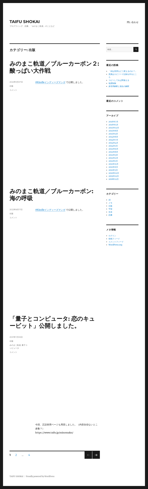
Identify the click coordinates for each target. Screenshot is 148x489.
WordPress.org (115, 245)
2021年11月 (113, 164)
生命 (110, 212)
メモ (110, 203)
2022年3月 (113, 155)
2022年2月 (113, 158)
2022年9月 (113, 149)
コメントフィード (116, 242)
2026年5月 (113, 125)
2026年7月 (113, 121)
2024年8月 (113, 137)
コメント (13, 90)
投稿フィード (114, 239)
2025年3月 (113, 134)
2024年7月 (113, 140)
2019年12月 (114, 176)
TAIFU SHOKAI (25, 21)
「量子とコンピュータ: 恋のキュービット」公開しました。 (52, 322)
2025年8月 (113, 131)
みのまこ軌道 (15, 345)
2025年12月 (114, 128)
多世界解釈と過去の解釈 (119, 86)
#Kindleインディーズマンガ (50, 82)
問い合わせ (132, 22)
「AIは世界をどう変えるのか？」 (123, 71)
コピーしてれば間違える (119, 80)
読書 (110, 215)
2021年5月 (113, 170)
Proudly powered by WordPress (40, 476)
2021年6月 (113, 167)
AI (110, 200)
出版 (11, 86)
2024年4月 (113, 143)
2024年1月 (113, 146)
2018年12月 (114, 179)
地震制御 (112, 83)
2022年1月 (113, 161)
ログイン (112, 235)
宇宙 (110, 209)
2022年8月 (113, 152)
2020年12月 (114, 173)
